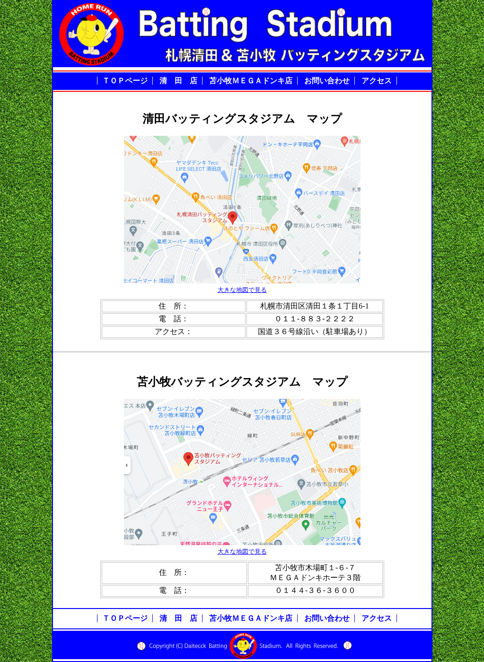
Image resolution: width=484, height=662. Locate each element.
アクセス (376, 81)
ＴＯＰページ (125, 81)
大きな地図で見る (242, 289)
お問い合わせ (327, 81)
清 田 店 (178, 81)
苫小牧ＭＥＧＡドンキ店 (250, 81)
